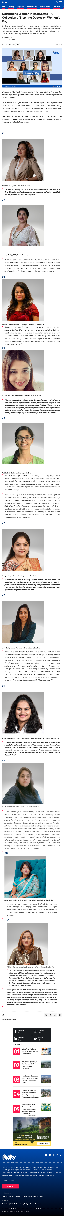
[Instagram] (41, 1031)
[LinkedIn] (22, 1038)
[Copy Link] (14, 44)
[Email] (10, 44)
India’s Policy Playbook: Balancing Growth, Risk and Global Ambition (30, 1051)
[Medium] (41, 1038)
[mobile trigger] (60, 2)
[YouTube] (46, 1155)
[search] (52, 2)
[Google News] (50, 1155)
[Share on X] (6, 44)
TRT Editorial (7, 37)
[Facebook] (22, 1031)
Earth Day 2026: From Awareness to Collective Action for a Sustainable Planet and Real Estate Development (29, 1109)
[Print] (18, 44)
